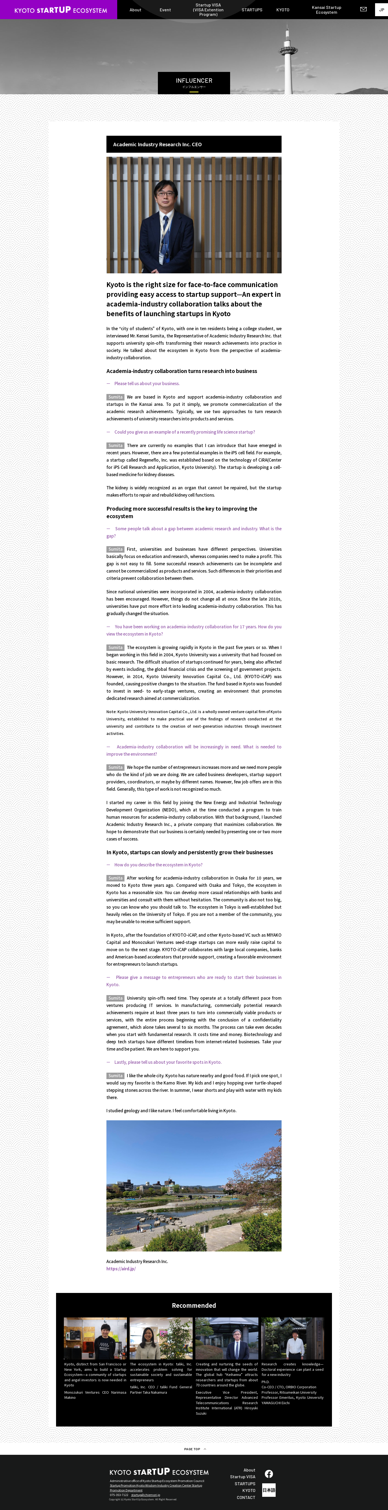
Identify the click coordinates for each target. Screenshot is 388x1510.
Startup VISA (242, 1476)
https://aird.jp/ (121, 1268)
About (135, 9)
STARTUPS (252, 9)
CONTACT (246, 1497)
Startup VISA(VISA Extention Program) (208, 9)
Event (165, 9)
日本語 (268, 1489)
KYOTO (282, 9)
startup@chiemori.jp (145, 1494)
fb (269, 1473)
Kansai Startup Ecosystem (326, 9)
